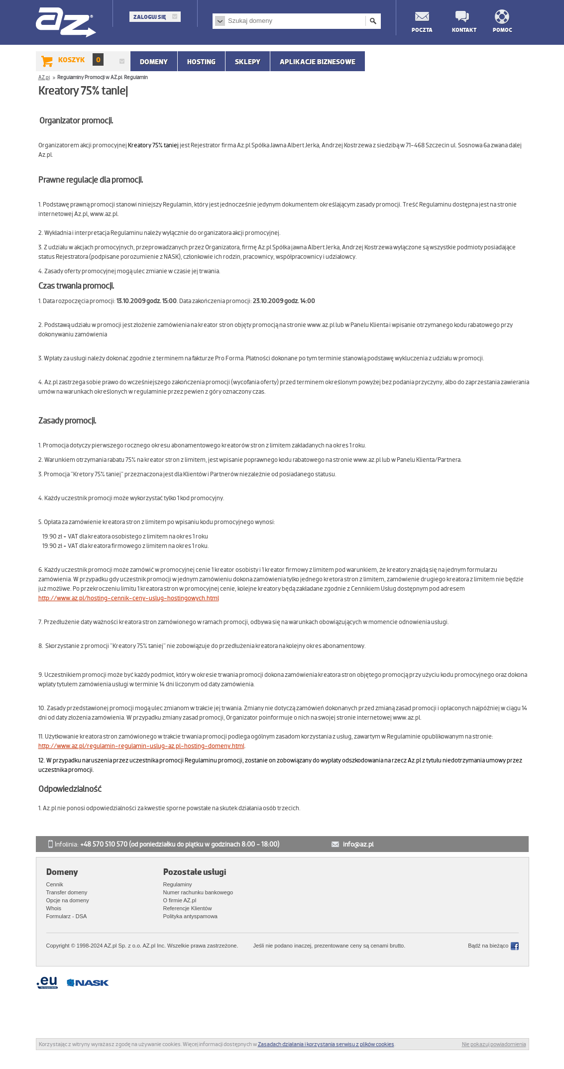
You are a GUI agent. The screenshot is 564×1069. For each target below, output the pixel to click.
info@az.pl (358, 844)
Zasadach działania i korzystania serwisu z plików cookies (326, 1044)
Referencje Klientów (187, 908)
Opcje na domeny (67, 900)
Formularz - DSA (66, 916)
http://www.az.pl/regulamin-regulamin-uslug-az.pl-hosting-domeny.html (141, 746)
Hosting (201, 61)
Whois (54, 908)
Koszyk (81, 59)
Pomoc (502, 29)
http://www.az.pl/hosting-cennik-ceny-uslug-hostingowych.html (128, 598)
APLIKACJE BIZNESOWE (317, 61)
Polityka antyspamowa (190, 916)
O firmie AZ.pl (180, 900)
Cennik (54, 884)
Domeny (154, 61)
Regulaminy (177, 884)
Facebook (515, 946)
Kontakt (462, 29)
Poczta (422, 29)
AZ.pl (66, 23)
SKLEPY (247, 61)
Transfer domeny (67, 892)
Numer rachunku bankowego (198, 892)
